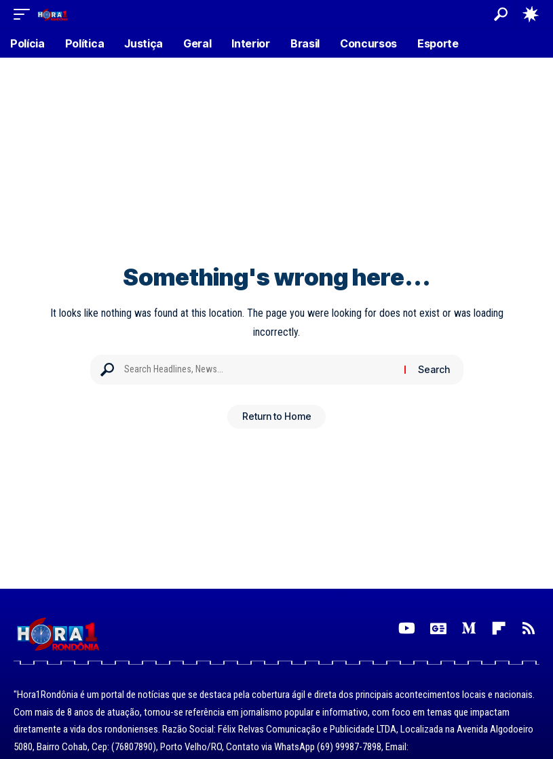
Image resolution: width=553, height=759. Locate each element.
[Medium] (469, 628)
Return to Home (276, 418)
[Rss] (528, 628)
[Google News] (438, 628)
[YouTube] (407, 628)
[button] (25, 14)
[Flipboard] (499, 628)
